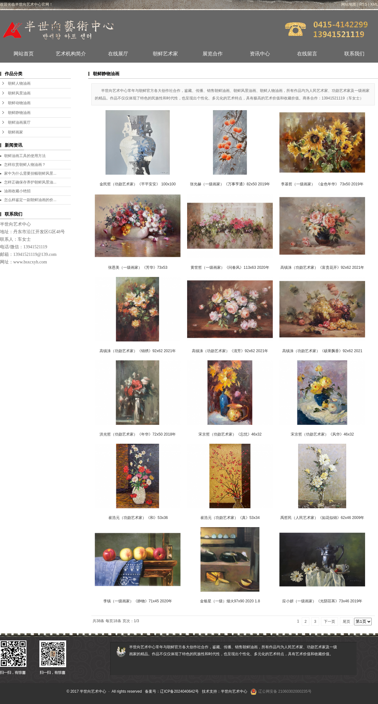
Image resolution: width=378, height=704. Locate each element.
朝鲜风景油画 (19, 93)
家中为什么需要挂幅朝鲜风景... (30, 173)
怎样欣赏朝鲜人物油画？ (25, 164)
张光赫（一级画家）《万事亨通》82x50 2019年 (230, 184)
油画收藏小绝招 (17, 191)
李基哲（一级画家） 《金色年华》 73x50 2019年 (322, 184)
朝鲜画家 (15, 132)
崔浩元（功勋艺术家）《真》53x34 (230, 517)
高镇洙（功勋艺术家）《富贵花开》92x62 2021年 (322, 267)
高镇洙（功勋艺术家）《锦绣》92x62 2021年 (138, 351)
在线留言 (307, 53)
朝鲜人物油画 (19, 83)
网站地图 (348, 4)
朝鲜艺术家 (165, 53)
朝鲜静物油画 (19, 112)
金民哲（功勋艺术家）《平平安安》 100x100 (137, 184)
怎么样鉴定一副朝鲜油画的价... (30, 200)
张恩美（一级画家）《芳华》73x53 (138, 267)
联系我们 (354, 53)
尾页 (346, 621)
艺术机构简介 (71, 53)
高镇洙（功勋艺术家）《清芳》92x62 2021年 (230, 351)
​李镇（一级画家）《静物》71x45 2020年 (137, 601)
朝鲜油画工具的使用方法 (25, 156)
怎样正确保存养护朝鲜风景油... (30, 182)
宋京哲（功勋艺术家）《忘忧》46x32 (230, 434)
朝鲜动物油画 (19, 103)
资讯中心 (260, 53)
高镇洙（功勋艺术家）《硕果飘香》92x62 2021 (322, 351)
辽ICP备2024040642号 (179, 691)
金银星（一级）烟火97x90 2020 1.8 (230, 601)
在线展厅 (118, 53)
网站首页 (24, 53)
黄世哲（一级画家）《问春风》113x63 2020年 (230, 267)
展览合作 (213, 53)
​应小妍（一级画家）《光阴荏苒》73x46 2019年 (322, 601)
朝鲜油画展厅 (19, 122)
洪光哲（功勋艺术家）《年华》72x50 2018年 (138, 434)
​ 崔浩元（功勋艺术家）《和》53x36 (137, 517)
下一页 (329, 621)
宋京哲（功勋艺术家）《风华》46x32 (322, 434)
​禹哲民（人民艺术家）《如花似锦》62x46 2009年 (322, 517)
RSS (363, 4)
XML (374, 4)
